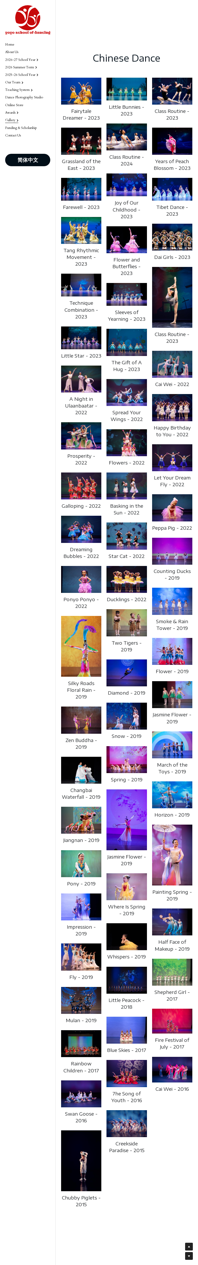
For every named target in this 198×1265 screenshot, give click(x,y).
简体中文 (28, 159)
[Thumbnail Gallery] (81, 91)
